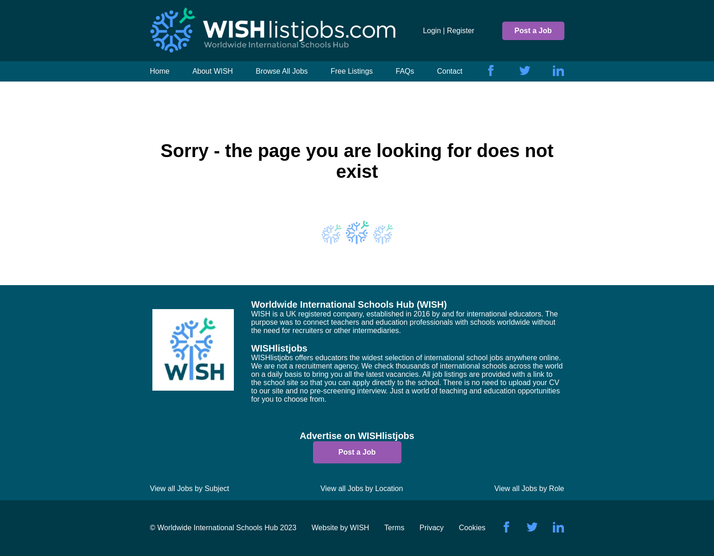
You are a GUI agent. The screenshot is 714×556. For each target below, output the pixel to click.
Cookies (472, 528)
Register (461, 31)
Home (160, 71)
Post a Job (533, 31)
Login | (434, 31)
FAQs (405, 71)
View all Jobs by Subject (189, 488)
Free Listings (352, 71)
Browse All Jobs (282, 71)
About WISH (212, 71)
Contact (449, 71)
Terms (394, 528)
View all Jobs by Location (361, 488)
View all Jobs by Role (529, 488)
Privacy (431, 528)
